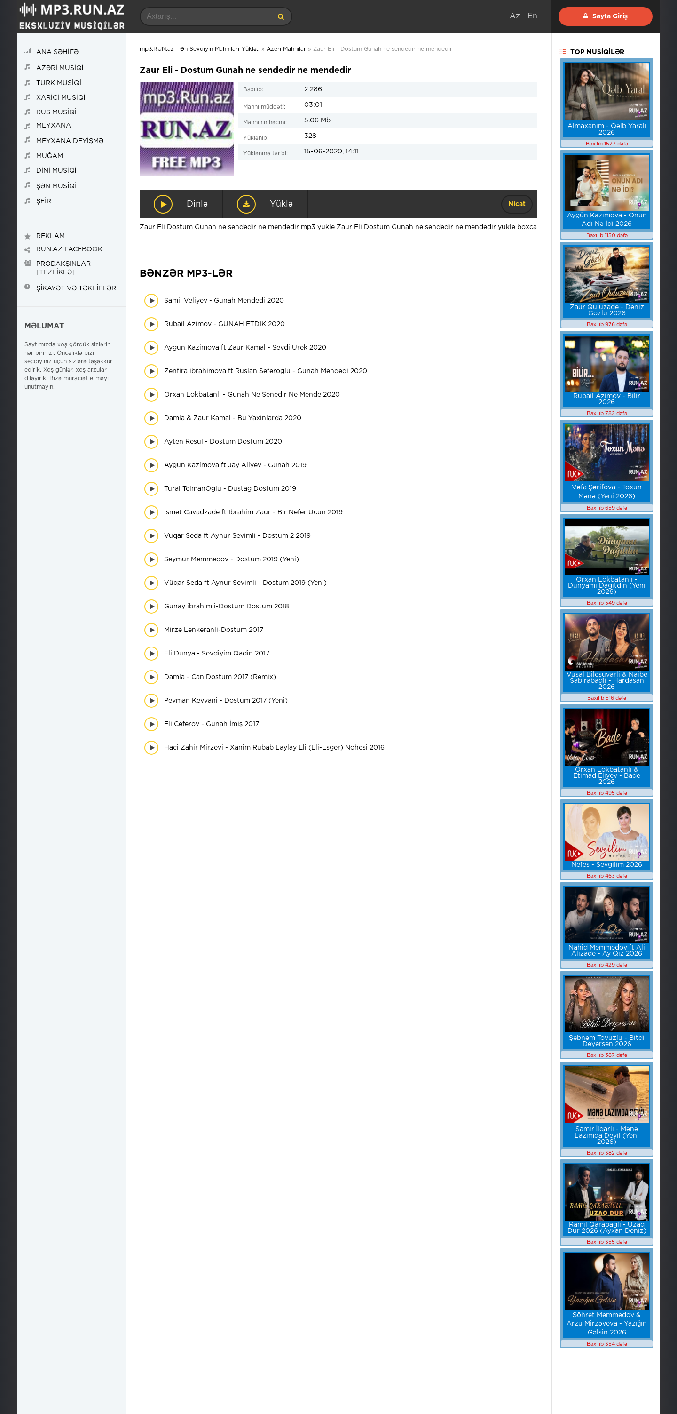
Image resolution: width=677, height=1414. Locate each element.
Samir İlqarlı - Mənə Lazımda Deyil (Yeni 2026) (607, 1135)
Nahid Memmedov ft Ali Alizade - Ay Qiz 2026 (606, 951)
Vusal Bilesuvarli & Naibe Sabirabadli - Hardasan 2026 (607, 681)
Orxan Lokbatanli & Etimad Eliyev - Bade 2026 (606, 776)
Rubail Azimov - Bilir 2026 (606, 399)
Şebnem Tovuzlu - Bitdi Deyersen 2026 (607, 1041)
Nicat (517, 204)
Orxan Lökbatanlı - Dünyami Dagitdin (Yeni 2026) (607, 586)
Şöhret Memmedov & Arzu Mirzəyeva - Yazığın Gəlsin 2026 (607, 1323)
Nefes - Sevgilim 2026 (606, 865)
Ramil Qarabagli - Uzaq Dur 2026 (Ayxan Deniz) (606, 1228)
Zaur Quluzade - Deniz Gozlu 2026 (607, 310)
